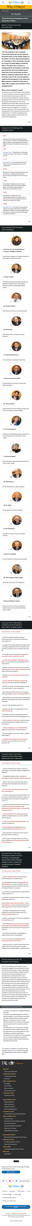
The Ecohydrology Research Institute (14, 1149)
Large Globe (7, 1153)
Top (29, 122)
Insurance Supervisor (10, 1090)
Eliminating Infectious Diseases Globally (14, 1121)
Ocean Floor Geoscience (10, 1144)
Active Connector (8, 1088)
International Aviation (10, 1123)
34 (14, 1050)
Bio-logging (7, 1083)
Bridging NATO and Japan (11, 1130)
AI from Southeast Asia (10, 1109)
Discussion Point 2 (8, 162)
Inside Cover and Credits (10, 1071)
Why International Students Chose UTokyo (15, 1137)
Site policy (12, 1191)
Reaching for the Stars (10, 1128)
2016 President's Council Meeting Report (15, 1114)
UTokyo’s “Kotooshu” (9, 1106)
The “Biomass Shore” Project (12, 1142)
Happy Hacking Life (9, 1102)
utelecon (17, 1194)
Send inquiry (12, 1172)
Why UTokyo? (6, 9)
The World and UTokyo (10, 1076)
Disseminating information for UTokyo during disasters (16, 1207)
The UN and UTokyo (9, 1095)
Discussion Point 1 (8, 152)
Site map (5, 1191)
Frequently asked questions (9, 1197)
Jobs (29, 1191)
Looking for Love (8, 1118)
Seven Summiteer (9, 1104)
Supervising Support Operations (12, 1125)
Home (2, 9)
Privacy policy (21, 1191)
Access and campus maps (9, 1200)
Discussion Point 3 (8, 207)
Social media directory (24, 1181)
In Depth (11, 9)
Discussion (7, 1078)
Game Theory (8, 1086)
